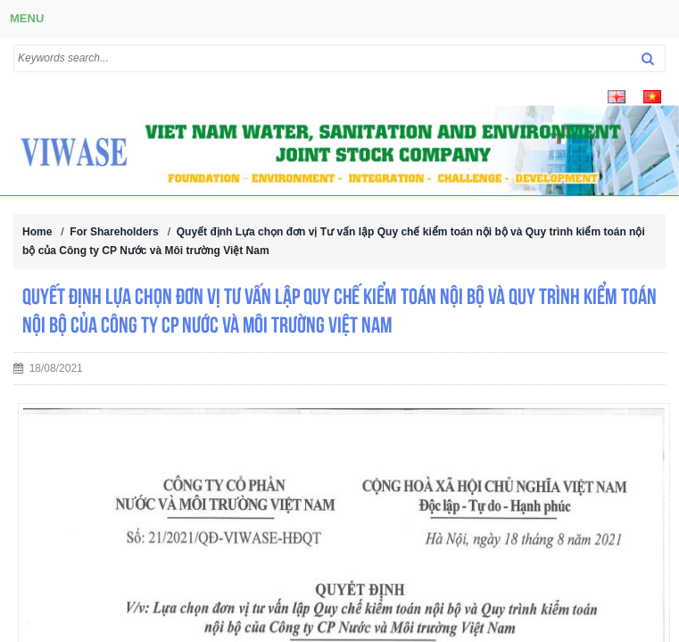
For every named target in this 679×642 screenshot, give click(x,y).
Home (37, 232)
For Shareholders (114, 232)
